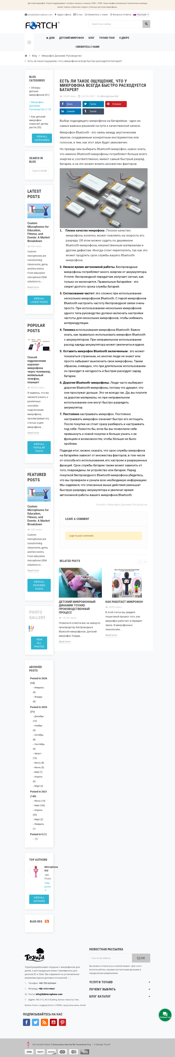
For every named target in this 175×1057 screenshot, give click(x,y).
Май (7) (38, 772)
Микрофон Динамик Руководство (128, 504)
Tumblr (93, 111)
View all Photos (39, 643)
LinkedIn (71, 111)
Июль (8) (39, 762)
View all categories (42, 138)
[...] (69, 977)
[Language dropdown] (141, 14)
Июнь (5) (39, 767)
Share (69, 104)
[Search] (119, 24)
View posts (46, 885)
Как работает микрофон (124, 602)
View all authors (39, 899)
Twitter (93, 104)
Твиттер (35, 1022)
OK (141, 958)
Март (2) (38, 786)
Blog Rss (39, 921)
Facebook (26, 1022)
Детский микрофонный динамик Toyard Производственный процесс (77, 607)
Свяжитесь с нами (96, 14)
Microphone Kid (46, 869)
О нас (78, 14)
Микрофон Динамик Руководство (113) (39, 106)
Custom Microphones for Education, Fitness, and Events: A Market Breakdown (38, 232)
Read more (33, 287)
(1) (36, 838)
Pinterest (116, 104)
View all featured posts (39, 585)
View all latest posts (39, 300)
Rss (44, 1022)
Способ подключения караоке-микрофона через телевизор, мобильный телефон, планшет (39, 370)
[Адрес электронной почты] (110, 958)
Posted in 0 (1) (38, 834)
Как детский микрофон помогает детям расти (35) (38, 122)
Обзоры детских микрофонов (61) (39, 91)
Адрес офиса (62, 14)
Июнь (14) (39, 800)
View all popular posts (39, 448)
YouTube (53, 1022)
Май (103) (39, 805)
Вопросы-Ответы (120, 14)
